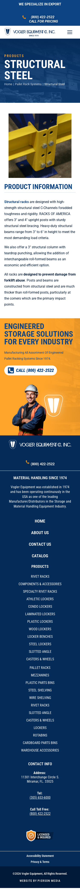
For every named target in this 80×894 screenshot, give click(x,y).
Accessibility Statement (40, 856)
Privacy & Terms (40, 862)
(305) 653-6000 (40, 798)
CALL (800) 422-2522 (30, 370)
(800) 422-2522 (42, 17)
